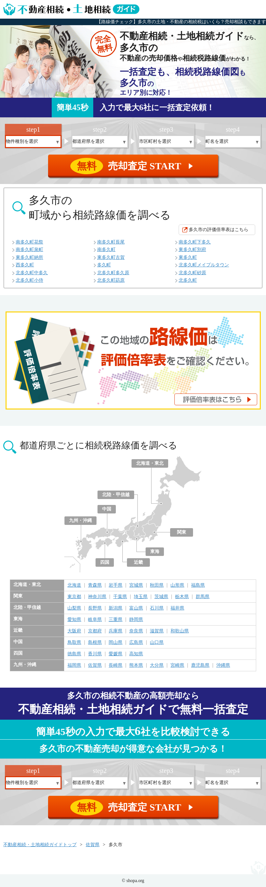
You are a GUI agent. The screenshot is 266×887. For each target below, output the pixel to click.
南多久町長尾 (111, 242)
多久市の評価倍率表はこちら (218, 229)
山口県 (157, 642)
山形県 (177, 585)
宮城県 (136, 585)
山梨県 (74, 608)
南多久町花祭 (29, 242)
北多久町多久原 (113, 272)
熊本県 (136, 665)
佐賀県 (95, 665)
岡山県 (115, 642)
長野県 (95, 608)
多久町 (104, 264)
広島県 (136, 642)
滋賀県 (157, 631)
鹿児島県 (200, 665)
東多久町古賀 (111, 257)
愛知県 (74, 619)
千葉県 (120, 596)
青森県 (95, 585)
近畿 (138, 562)
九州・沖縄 (80, 520)
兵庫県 (115, 631)
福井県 (177, 608)
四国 (104, 562)
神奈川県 (97, 596)
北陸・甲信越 (116, 494)
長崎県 (115, 665)
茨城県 (161, 596)
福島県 (198, 585)
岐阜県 (95, 619)
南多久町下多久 (195, 242)
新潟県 (115, 608)
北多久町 (188, 280)
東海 (154, 551)
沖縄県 (223, 665)
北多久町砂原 (192, 272)
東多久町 (188, 257)
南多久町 (106, 249)
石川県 (157, 608)
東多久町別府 (192, 249)
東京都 (74, 596)
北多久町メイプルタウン (204, 264)
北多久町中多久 (32, 272)
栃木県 (182, 596)
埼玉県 (141, 596)
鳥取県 (74, 642)
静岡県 (136, 619)
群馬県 (202, 596)
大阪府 (74, 631)
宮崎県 (177, 665)
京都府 (95, 631)
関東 (181, 532)
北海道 (74, 585)
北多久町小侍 (29, 280)
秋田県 (157, 585)
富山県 (136, 608)
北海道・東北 (150, 463)
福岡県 (74, 665)
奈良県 (136, 631)
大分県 (157, 665)
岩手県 (115, 585)
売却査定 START (133, 166)
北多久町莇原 (111, 280)
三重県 (115, 619)
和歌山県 (179, 631)
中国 (106, 509)
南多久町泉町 (29, 249)
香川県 (95, 654)
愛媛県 (115, 654)
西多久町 (25, 264)
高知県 (136, 654)
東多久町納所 (29, 257)
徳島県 (74, 654)
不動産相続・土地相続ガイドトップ (40, 844)
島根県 (95, 642)
